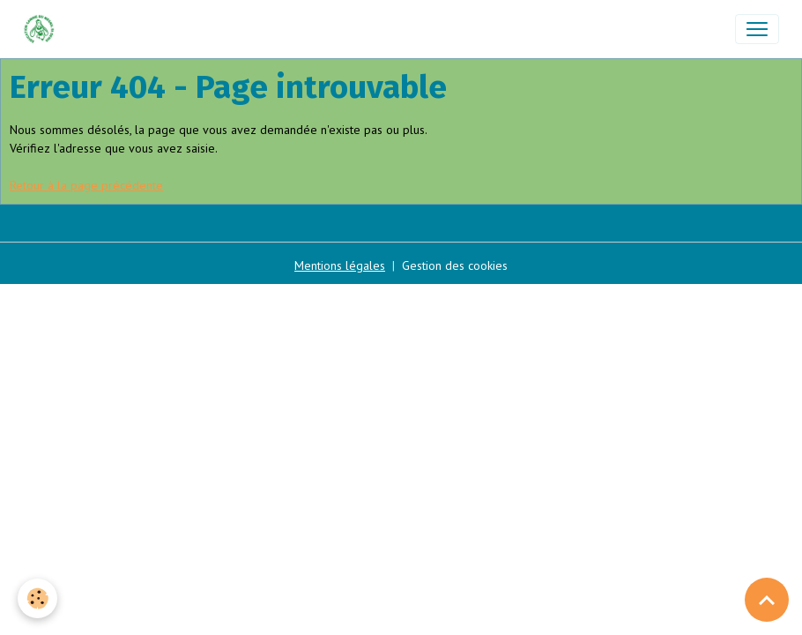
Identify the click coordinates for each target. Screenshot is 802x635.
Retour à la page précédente (86, 185)
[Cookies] (37, 598)
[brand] (43, 29)
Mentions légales (339, 265)
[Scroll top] (767, 600)
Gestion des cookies (455, 265)
